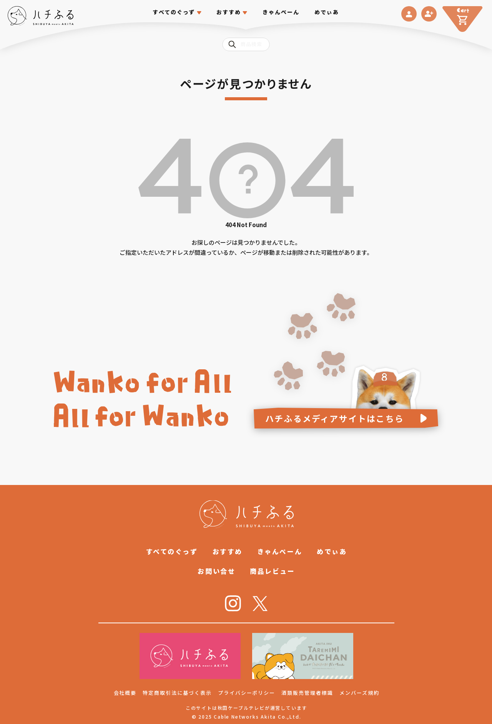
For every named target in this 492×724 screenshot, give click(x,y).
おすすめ (228, 551)
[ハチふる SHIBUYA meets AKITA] (40, 16)
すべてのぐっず (174, 12)
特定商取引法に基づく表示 (177, 692)
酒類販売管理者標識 (307, 692)
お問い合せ (216, 571)
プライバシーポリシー (247, 692)
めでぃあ (326, 12)
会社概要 (125, 692)
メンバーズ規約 (359, 692)
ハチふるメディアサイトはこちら (334, 418)
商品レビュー (272, 571)
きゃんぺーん (281, 12)
